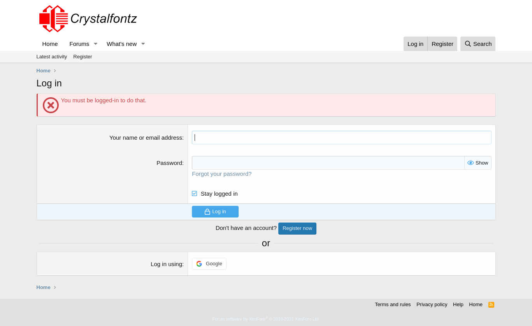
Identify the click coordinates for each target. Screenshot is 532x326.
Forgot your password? (221, 173)
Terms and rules (393, 304)
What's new (122, 43)
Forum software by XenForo (266, 319)
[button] (95, 44)
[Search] (478, 44)
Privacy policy (431, 304)
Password (169, 162)
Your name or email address (145, 137)
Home (50, 43)
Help (458, 304)
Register (82, 57)
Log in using (166, 264)
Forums (80, 43)
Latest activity (52, 57)
